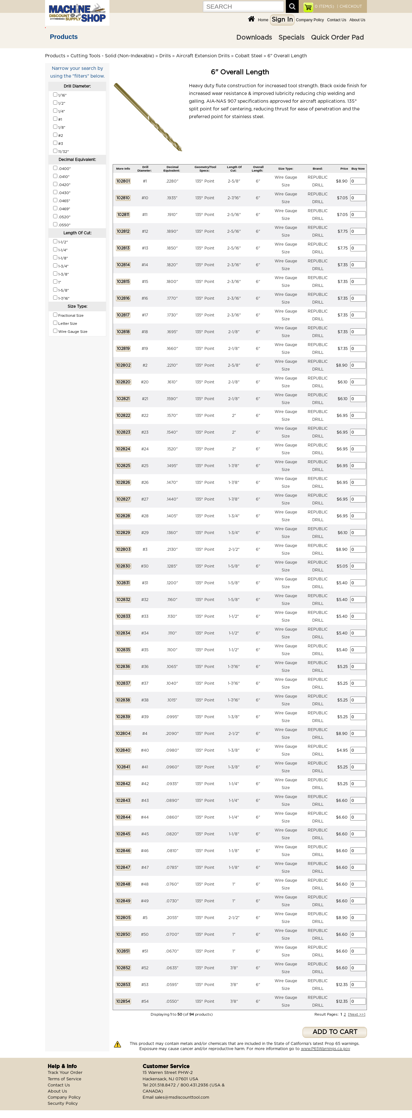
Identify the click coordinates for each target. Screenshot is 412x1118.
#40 (145, 750)
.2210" (172, 365)
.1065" (172, 667)
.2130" (172, 549)
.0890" (172, 801)
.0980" (172, 750)
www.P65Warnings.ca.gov (325, 1049)
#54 (145, 1001)
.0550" (172, 1001)
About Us (357, 20)
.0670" (172, 951)
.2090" (172, 734)
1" (233, 884)
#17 (145, 315)
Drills (165, 56)
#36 (145, 667)
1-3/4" (234, 516)
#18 (145, 332)
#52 (144, 968)
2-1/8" (233, 332)
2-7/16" (234, 198)
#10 (145, 198)
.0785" (172, 867)
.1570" (172, 416)
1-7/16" (234, 667)
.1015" (172, 700)
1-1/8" (234, 834)
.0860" (172, 817)
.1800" (172, 282)
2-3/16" (234, 265)
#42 (145, 784)
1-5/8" (233, 566)
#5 (145, 918)
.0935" (172, 784)
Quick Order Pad (337, 37)
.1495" (172, 466)
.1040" (172, 683)
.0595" (172, 985)
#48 (145, 884)
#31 (145, 583)
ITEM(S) (324, 6)
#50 (145, 934)
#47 (145, 867)
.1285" (172, 566)
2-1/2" (234, 549)
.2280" (172, 181)
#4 (144, 734)
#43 (145, 801)
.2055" (172, 918)
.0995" (172, 717)
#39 (145, 717)
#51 (145, 951)
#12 (145, 231)
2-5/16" (234, 215)
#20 (145, 382)
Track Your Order (65, 1073)
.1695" (172, 332)
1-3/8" (233, 717)
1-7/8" (234, 466)
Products (64, 36)
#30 (145, 566)
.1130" (172, 616)
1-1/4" (234, 784)
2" (234, 416)
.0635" (172, 968)
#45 (145, 834)
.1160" (172, 600)
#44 (145, 817)
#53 (144, 985)
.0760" (172, 884)
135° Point (204, 181)
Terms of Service (64, 1079)
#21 (145, 399)
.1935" (172, 198)
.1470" (172, 482)
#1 (145, 181)
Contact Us (336, 20)
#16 (145, 298)
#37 (144, 683)
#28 (145, 516)
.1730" (172, 315)
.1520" (172, 449)
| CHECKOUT (349, 6)
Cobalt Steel (248, 56)
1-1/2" (234, 616)
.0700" (172, 934)
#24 (145, 449)
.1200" (172, 583)
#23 (144, 432)
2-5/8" (234, 181)
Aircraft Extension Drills (203, 56)
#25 (144, 466)
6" (258, 181)
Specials (291, 37)
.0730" (172, 901)
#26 (145, 482)
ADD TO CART (335, 1032)
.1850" (172, 248)
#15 (145, 282)
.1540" (172, 432)
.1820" (172, 265)
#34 (145, 633)
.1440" (172, 499)
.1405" (172, 516)
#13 (145, 248)
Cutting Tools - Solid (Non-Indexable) (112, 56)
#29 (145, 533)
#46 (145, 851)
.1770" (172, 298)
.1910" (172, 215)
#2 (145, 365)
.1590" (172, 399)
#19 (145, 349)
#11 (144, 215)
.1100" (172, 650)
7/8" (234, 968)
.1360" (172, 533)
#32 (144, 600)
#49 (145, 901)
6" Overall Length (287, 56)
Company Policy (310, 20)
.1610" (172, 382)
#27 (144, 499)
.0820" (172, 834)
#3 (145, 549)
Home (263, 20)
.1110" (172, 633)
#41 (145, 767)
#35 (144, 650)
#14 (145, 265)
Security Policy (63, 1104)
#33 (144, 616)
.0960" (172, 767)
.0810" (172, 851)
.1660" (172, 349)
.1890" (172, 231)
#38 (145, 700)
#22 (144, 416)
